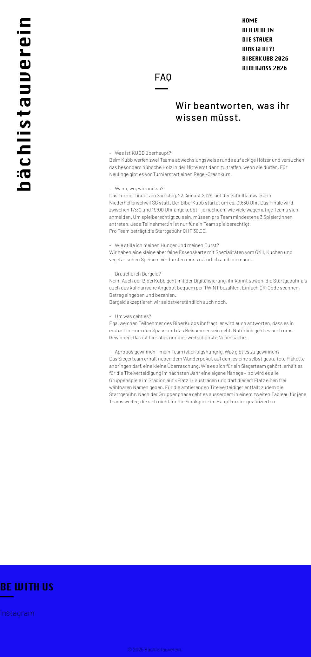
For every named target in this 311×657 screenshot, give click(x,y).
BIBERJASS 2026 (264, 68)
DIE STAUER (257, 39)
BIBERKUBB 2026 (265, 58)
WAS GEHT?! (258, 49)
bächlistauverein (23, 104)
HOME (250, 20)
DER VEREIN (258, 30)
